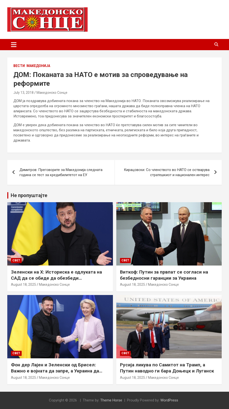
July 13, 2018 (23, 93)
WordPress (169, 400)
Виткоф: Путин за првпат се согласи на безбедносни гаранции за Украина (164, 275)
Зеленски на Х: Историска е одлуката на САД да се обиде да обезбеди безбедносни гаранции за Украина (56, 278)
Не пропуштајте (29, 195)
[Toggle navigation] (13, 44)
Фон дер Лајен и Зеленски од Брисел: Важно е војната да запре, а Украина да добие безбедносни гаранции (55, 371)
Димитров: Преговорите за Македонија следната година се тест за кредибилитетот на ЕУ (60, 172)
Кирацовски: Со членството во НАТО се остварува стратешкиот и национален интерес (167, 172)
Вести (19, 66)
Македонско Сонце (52, 93)
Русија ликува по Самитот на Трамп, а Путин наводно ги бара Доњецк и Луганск (167, 368)
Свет (16, 260)
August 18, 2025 (23, 284)
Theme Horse (111, 400)
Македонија (38, 66)
